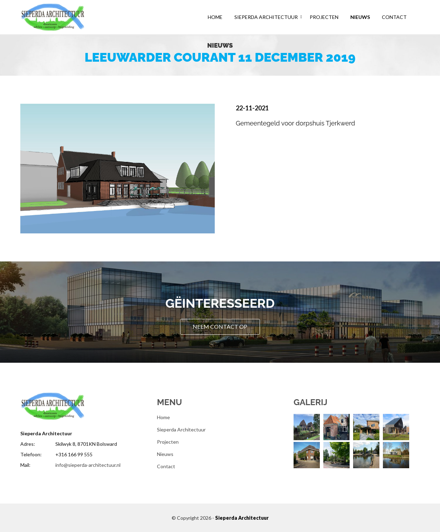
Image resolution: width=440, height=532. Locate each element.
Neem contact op (220, 326)
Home (215, 17)
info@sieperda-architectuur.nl (88, 465)
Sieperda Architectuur (266, 17)
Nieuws (360, 17)
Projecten (324, 17)
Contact (394, 17)
